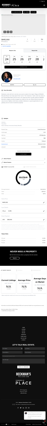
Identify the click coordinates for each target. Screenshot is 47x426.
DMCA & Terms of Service (36, 424)
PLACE (30, 402)
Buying (23, 331)
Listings (23, 329)
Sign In (42, 1)
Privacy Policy (28, 424)
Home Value (23, 336)
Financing (23, 334)
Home (23, 327)
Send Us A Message (23, 366)
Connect (23, 339)
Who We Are (23, 338)
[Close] (44, 412)
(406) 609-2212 (24, 393)
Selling (23, 332)
